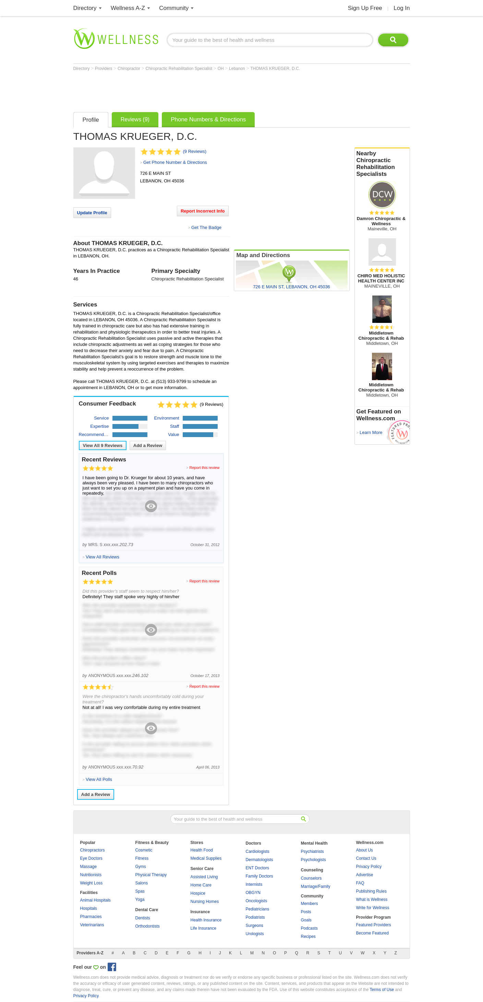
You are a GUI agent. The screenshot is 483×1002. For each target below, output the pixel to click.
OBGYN (253, 892)
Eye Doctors (91, 858)
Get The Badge (206, 227)
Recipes (308, 936)
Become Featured (372, 933)
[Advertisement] (198, 89)
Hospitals (88, 908)
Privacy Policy (369, 866)
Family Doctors (259, 876)
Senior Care (202, 868)
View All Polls (99, 779)
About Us (364, 850)
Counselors (311, 878)
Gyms (140, 866)
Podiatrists (255, 917)
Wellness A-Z (128, 8)
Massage (88, 866)
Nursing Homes (205, 901)
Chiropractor (129, 68)
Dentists (142, 918)
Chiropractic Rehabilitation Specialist (179, 68)
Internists (254, 884)
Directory (85, 8)
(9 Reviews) (195, 151)
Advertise (364, 874)
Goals (306, 920)
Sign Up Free (365, 8)
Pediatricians (257, 909)
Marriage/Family (315, 886)
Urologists (255, 933)
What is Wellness (372, 899)
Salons (141, 883)
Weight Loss (91, 883)
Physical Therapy (151, 874)
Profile (91, 120)
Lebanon (237, 68)
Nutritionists (91, 874)
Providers (104, 68)
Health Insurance (206, 920)
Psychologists (313, 859)
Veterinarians (92, 924)
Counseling (312, 870)
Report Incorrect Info (203, 211)
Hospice (198, 893)
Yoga (140, 899)
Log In (402, 8)
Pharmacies (91, 916)
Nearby (382, 164)
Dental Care (146, 909)
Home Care (201, 885)
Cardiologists (257, 851)
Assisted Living (204, 876)
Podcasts (309, 928)
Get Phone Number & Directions (175, 162)
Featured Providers (373, 924)
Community (174, 8)
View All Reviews (103, 445)
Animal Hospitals (95, 900)
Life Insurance (203, 928)
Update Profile (92, 212)
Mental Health (314, 843)
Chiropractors (92, 850)
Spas (140, 891)
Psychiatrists (312, 851)
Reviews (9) (135, 119)
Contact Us (366, 858)
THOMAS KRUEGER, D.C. (275, 68)
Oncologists (256, 900)
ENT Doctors (257, 868)
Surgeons (254, 925)
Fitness (142, 858)
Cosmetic (144, 850)
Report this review (204, 468)
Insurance (200, 911)
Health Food (202, 850)
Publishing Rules (371, 891)
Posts (306, 911)
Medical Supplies (206, 858)
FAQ (360, 883)
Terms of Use (382, 989)
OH (221, 68)
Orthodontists (147, 926)
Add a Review (147, 445)
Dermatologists (259, 859)
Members (309, 903)
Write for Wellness (372, 907)
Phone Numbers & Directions (208, 119)
